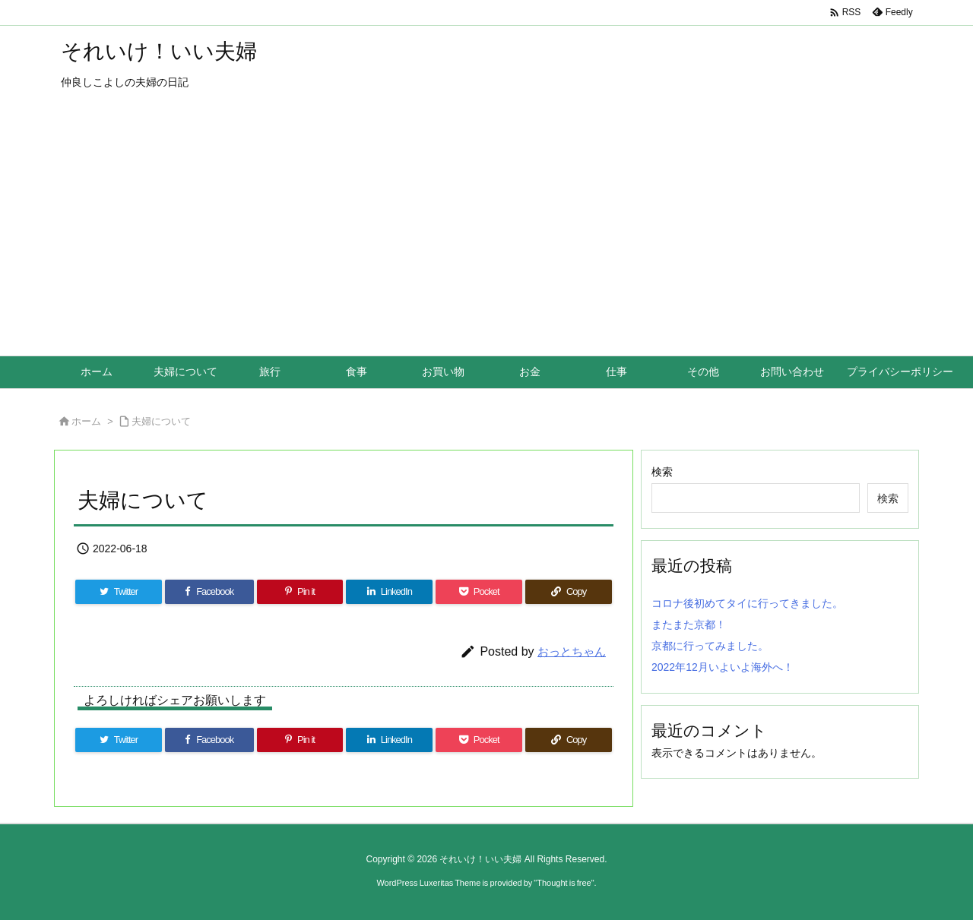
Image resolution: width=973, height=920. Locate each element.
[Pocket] (479, 592)
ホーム (86, 421)
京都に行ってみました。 (710, 646)
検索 (662, 472)
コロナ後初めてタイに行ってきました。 (747, 603)
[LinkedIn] (389, 592)
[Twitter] (118, 592)
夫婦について (161, 421)
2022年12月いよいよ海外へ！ (722, 667)
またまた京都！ (688, 624)
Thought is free (564, 882)
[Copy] (568, 592)
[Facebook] (209, 592)
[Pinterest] (300, 592)
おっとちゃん (571, 651)
